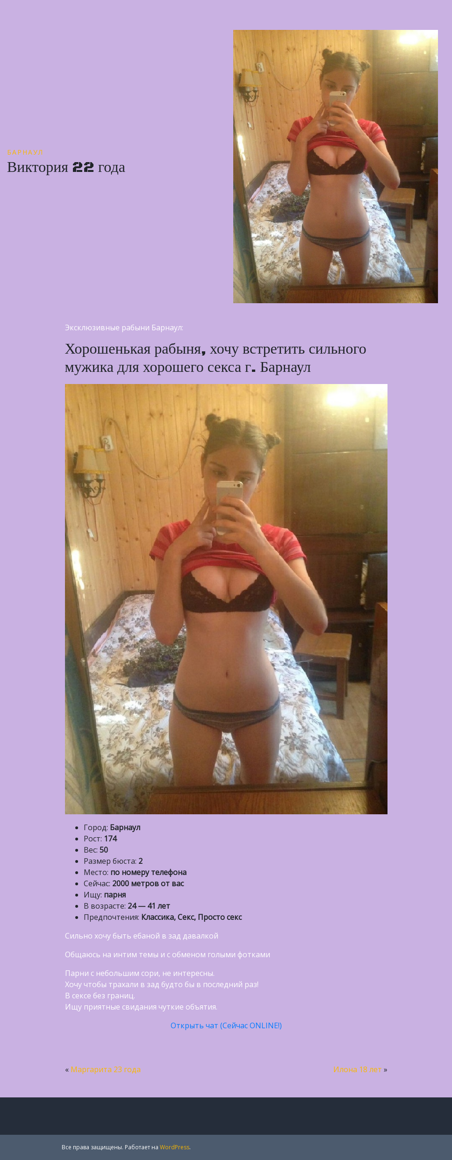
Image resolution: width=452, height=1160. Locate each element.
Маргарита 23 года (106, 1069)
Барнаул (25, 152)
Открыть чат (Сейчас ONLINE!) (226, 1025)
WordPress (174, 1147)
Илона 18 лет (357, 1069)
